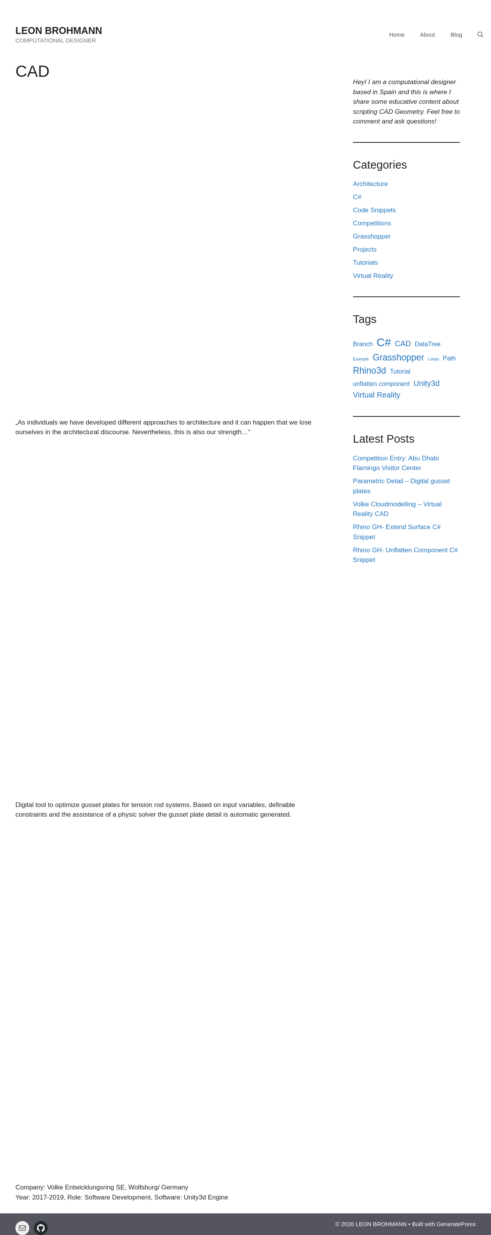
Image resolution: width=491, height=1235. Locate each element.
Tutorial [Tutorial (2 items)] (400, 371)
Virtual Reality (373, 275)
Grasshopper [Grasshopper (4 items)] (398, 357)
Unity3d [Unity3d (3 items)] (427, 383)
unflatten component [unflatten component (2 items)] (381, 383)
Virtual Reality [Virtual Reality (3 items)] (376, 395)
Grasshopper (372, 236)
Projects (365, 249)
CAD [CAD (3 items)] (403, 343)
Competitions (372, 223)
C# (357, 197)
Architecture (370, 184)
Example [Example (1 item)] (361, 359)
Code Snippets (374, 210)
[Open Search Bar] (480, 34)
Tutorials (365, 262)
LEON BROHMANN (58, 30)
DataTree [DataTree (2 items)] (428, 343)
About (427, 34)
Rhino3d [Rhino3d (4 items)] (369, 370)
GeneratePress (456, 1224)
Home (397, 34)
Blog (456, 34)
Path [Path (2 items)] (449, 358)
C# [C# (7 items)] (384, 342)
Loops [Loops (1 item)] (433, 359)
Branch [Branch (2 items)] (363, 343)
